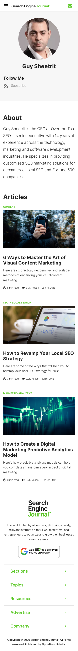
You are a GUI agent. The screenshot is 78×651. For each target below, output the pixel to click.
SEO (5, 302)
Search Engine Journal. (45, 639)
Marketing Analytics (17, 393)
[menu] (7, 5)
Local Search (21, 302)
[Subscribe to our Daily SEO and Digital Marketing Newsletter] (70, 5)
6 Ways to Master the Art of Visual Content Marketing (34, 260)
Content (9, 206)
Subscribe (18, 85)
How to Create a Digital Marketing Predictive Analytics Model (38, 449)
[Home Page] (30, 6)
